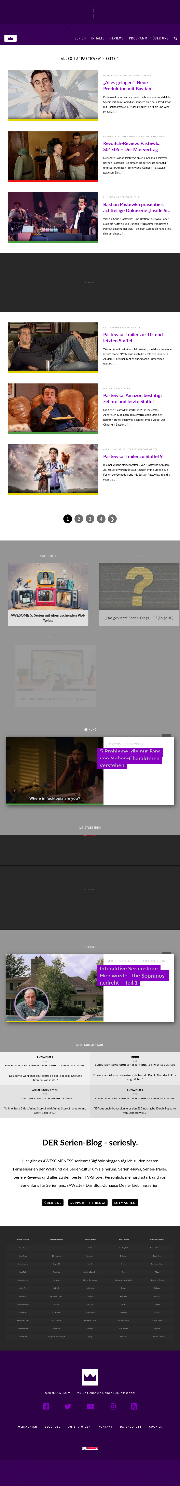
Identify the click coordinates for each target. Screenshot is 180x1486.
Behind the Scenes (22, 1344)
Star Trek (157, 1326)
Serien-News (22, 1273)
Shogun (123, 1309)
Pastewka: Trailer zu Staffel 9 (133, 456)
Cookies (157, 1452)
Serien (80, 38)
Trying (90, 1361)
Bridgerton (123, 1273)
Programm (138, 38)
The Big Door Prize (90, 1344)
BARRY (90, 1265)
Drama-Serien (123, 1255)
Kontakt (106, 1452)
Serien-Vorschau (23, 1300)
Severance (157, 1318)
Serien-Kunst (22, 1318)
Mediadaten (26, 1452)
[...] (115, 111)
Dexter (123, 1282)
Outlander (157, 1309)
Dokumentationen (23, 1326)
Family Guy (56, 1291)
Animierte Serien (56, 1255)
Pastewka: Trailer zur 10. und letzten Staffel (133, 337)
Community (90, 1273)
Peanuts (56, 1326)
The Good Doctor (124, 1344)
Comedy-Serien (90, 1255)
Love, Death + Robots (56, 1318)
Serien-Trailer (22, 1291)
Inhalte (98, 38)
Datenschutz (132, 1452)
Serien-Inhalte (22, 1255)
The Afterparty (90, 1335)
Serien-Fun (22, 1309)
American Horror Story (157, 1265)
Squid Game (123, 1318)
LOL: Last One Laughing (90, 1300)
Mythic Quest (90, 1309)
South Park (56, 1353)
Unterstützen (79, 1452)
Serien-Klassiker (23, 1353)
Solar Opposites (56, 1344)
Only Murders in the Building (123, 1300)
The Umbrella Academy (157, 1361)
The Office (90, 1353)
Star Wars (157, 1335)
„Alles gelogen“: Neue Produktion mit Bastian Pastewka (127, 86)
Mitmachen (125, 1218)
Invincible (56, 1309)
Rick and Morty (56, 1335)
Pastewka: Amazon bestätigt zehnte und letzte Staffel (132, 398)
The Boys (157, 1353)
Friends (90, 1282)
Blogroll (52, 1452)
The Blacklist (123, 1335)
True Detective (123, 1353)
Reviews (117, 38)
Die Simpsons (56, 1273)
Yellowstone (123, 1361)
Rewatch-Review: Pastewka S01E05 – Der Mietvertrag (132, 146)
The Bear (123, 1326)
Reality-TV (23, 1335)
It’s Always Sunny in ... (90, 1291)
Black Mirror (157, 1273)
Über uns (161, 38)
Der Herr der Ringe (157, 1282)
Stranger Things (157, 1344)
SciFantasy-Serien (157, 1255)
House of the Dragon (157, 1300)
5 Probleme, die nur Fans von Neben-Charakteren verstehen (130, 750)
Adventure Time (56, 1265)
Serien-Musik (23, 1361)
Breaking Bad (123, 1265)
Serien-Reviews (23, 1282)
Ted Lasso (90, 1326)
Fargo (123, 1291)
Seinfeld (90, 1318)
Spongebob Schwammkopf (56, 1361)
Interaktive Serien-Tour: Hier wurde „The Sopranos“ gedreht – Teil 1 (133, 960)
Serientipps (23, 1265)
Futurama (56, 1300)
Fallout (157, 1291)
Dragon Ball (57, 1282)
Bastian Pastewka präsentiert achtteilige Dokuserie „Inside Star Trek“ (137, 207)
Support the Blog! (88, 1218)
